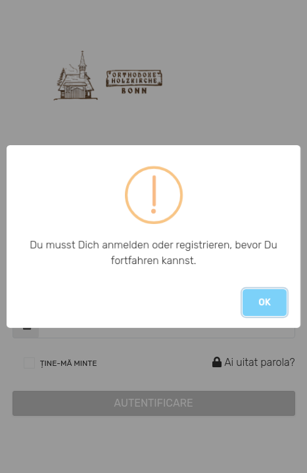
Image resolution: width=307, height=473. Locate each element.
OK (264, 302)
